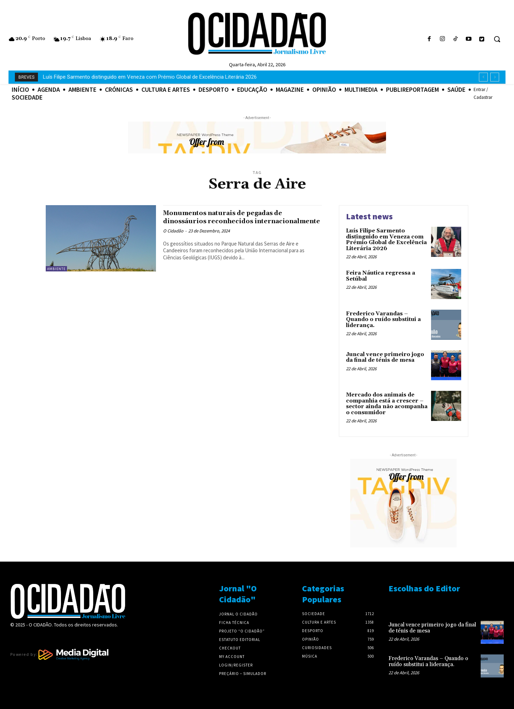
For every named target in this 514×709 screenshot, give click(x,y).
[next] (494, 77)
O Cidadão (173, 239)
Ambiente (56, 268)
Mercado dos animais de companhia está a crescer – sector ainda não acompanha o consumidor (387, 404)
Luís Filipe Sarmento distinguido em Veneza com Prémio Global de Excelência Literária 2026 (386, 239)
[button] (496, 38)
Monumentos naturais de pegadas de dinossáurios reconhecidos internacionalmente (234, 221)
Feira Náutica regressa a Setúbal (81, 77)
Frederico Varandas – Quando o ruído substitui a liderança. (383, 319)
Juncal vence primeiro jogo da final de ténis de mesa (385, 357)
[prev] (483, 77)
